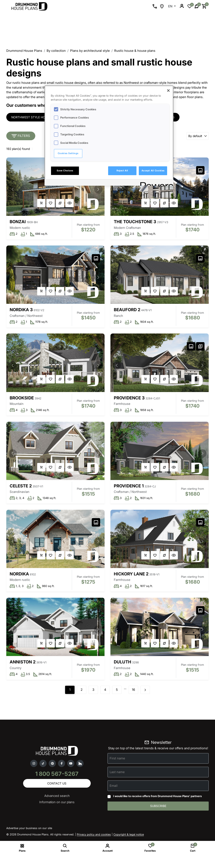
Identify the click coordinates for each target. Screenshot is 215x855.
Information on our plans (57, 804)
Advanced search (57, 797)
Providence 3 (129, 398)
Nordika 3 (21, 310)
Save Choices (65, 170)
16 (133, 691)
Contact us (56, 785)
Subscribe (158, 807)
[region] (109, 135)
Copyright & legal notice (128, 836)
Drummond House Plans (24, 51)
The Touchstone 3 (135, 221)
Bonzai (18, 221)
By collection (56, 51)
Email (114, 787)
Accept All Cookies (153, 170)
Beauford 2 (127, 310)
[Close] (168, 90)
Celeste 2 (21, 486)
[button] (98, 189)
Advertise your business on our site (29, 829)
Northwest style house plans (36, 117)
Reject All (122, 170)
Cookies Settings (68, 153)
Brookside (22, 398)
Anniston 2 (22, 663)
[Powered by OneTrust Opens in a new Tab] (155, 183)
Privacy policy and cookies (94, 836)
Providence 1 (129, 486)
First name (117, 760)
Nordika (19, 574)
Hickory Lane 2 (131, 574)
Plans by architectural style (90, 51)
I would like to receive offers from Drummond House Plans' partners (157, 797)
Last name (117, 773)
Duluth (122, 663)
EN (170, 6)
